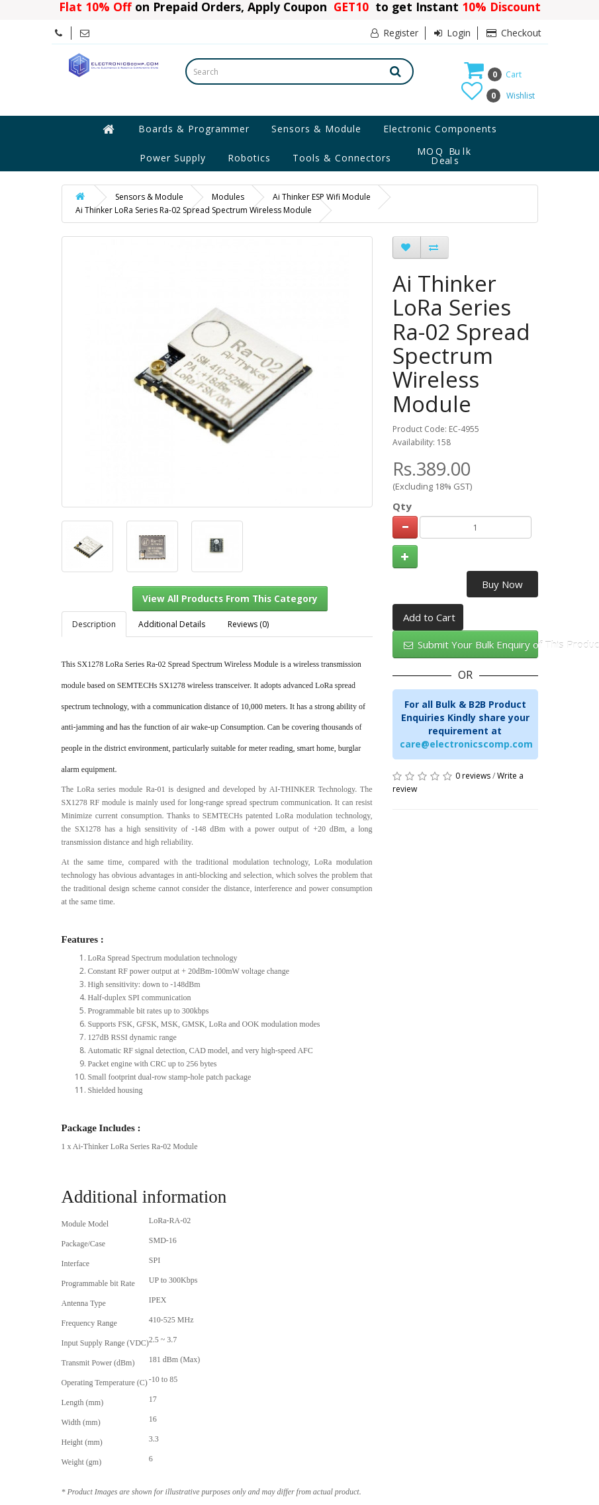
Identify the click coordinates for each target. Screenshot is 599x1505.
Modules (228, 196)
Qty (402, 506)
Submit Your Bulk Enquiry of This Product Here (471, 644)
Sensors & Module (316, 128)
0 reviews (472, 775)
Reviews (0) (248, 624)
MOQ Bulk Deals (445, 156)
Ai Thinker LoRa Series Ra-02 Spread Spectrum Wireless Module (193, 210)
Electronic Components (440, 128)
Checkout (513, 32)
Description (94, 624)
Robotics (249, 157)
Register (394, 32)
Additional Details (171, 624)
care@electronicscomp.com (466, 744)
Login (452, 32)
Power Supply (173, 157)
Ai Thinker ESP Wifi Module (322, 196)
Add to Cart (429, 617)
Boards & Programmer (194, 128)
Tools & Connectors (342, 157)
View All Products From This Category (230, 599)
